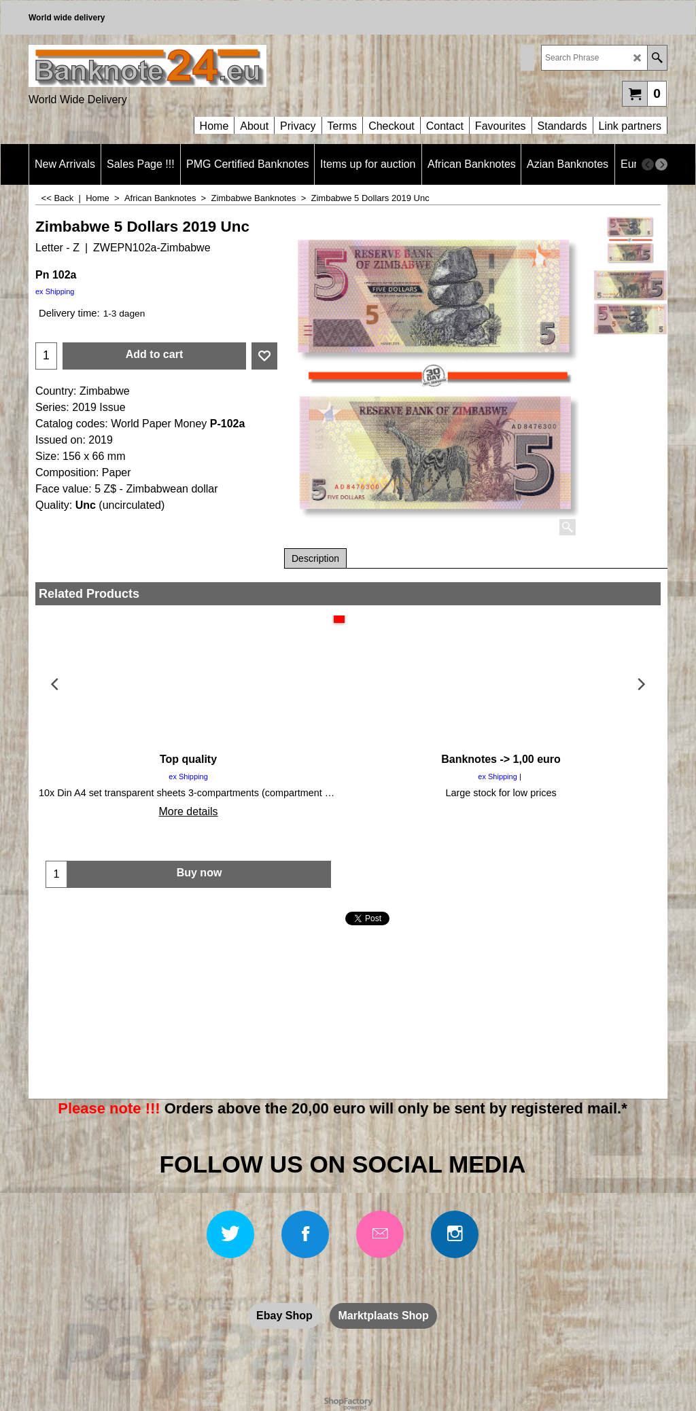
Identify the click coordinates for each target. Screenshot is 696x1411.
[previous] (648, 164)
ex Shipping (55, 291)
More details (188, 811)
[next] (661, 164)
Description (315, 558)
